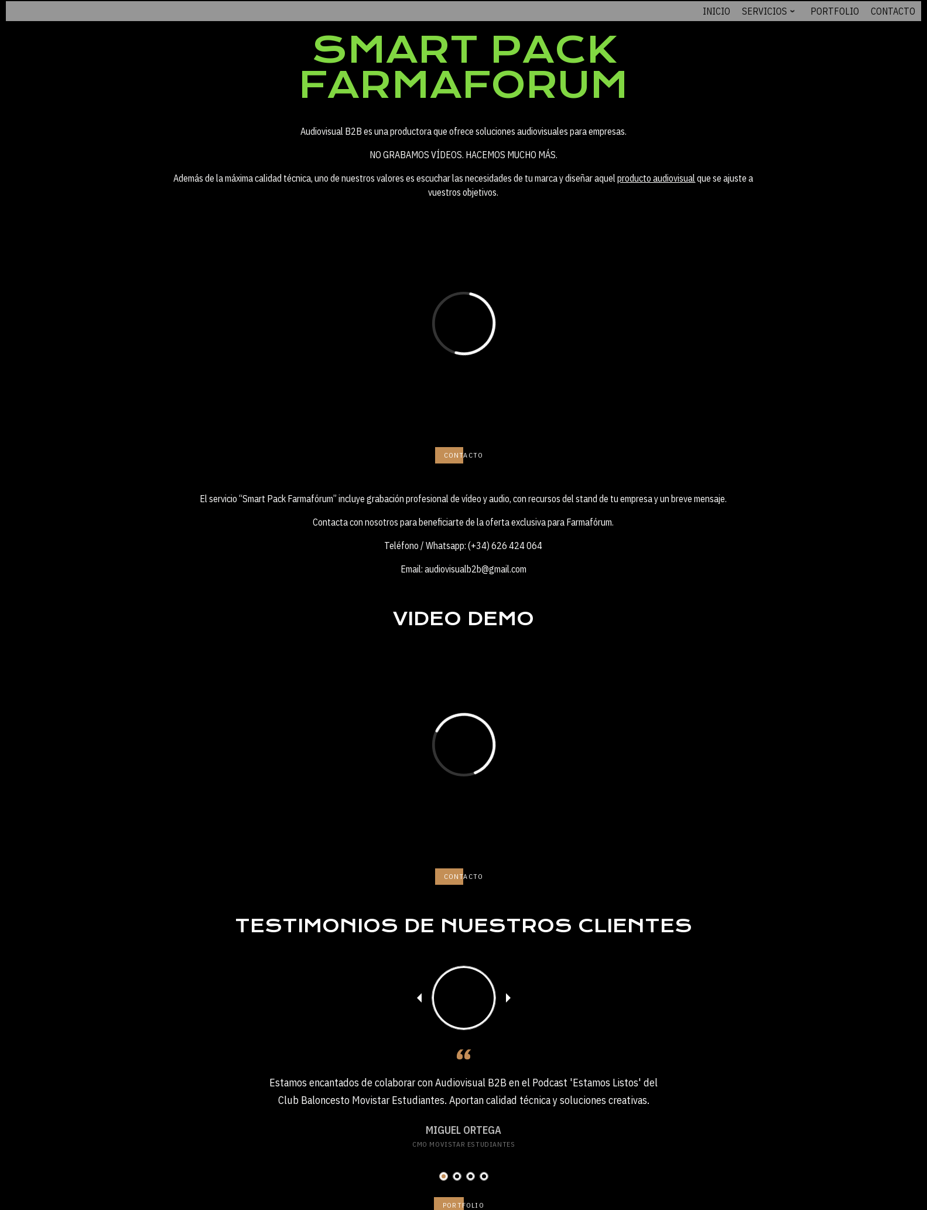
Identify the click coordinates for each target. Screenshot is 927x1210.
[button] (443, 1176)
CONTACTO (464, 455)
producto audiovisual (656, 178)
